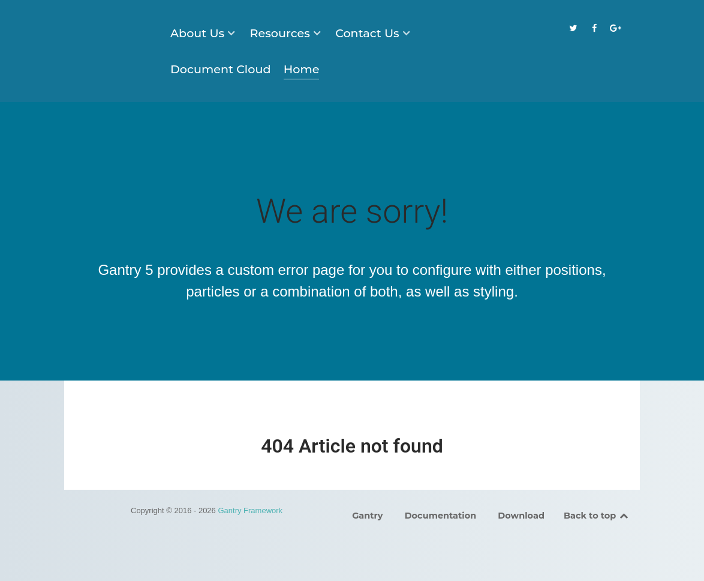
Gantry (367, 515)
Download (521, 515)
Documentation (441, 515)
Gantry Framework (250, 510)
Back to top (597, 515)
